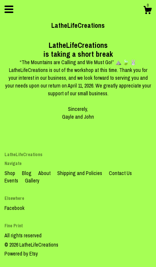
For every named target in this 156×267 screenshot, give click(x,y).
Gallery (32, 180)
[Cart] (147, 11)
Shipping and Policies (80, 173)
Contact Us (120, 173)
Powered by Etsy (21, 253)
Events (11, 180)
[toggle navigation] (8, 9)
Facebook (14, 208)
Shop (10, 173)
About (45, 173)
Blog (27, 173)
